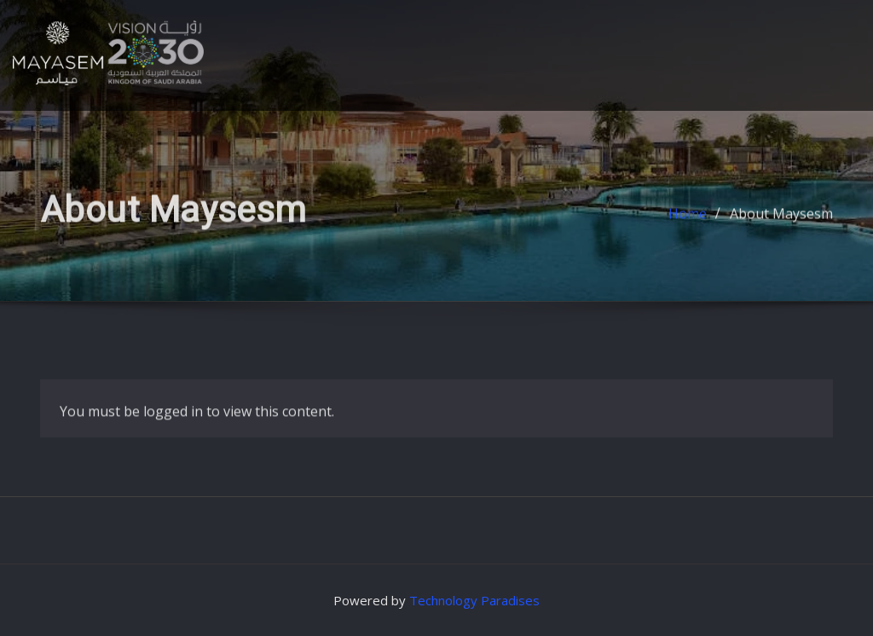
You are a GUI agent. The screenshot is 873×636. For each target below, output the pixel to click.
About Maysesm (781, 220)
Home (687, 220)
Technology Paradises (474, 600)
